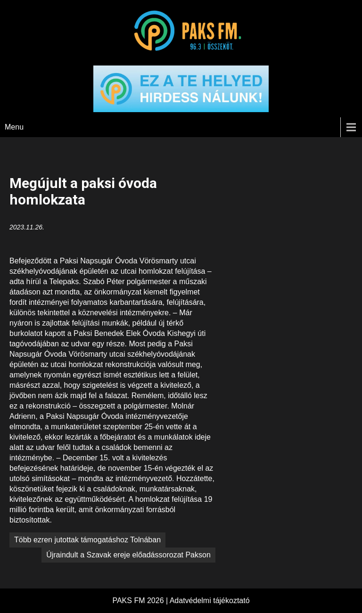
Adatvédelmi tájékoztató (210, 601)
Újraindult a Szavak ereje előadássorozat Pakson (128, 555)
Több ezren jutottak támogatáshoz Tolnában (87, 540)
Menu (14, 127)
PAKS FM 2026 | (140, 601)
